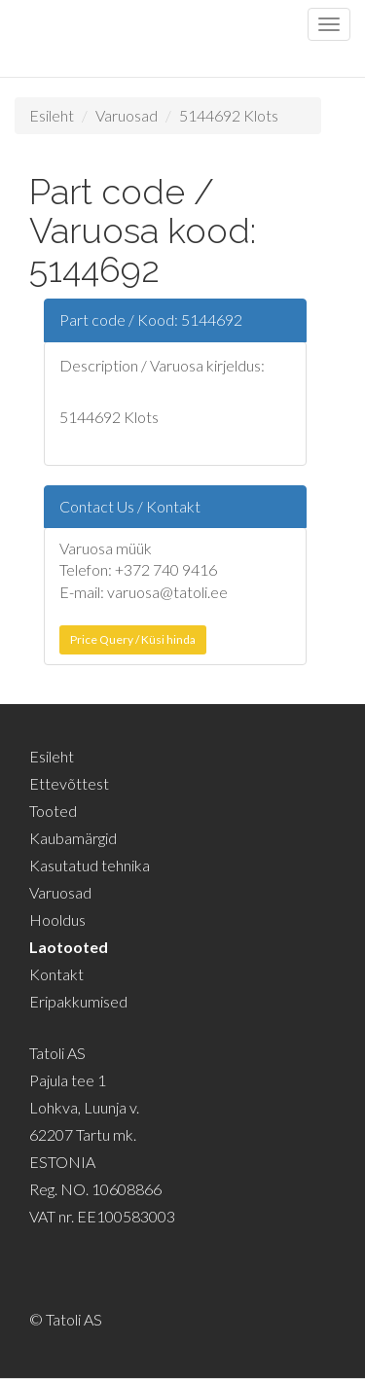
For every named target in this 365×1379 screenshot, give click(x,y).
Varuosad (126, 115)
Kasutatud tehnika (89, 865)
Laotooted (68, 946)
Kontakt (56, 974)
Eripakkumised (78, 1001)
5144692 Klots (228, 115)
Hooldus (57, 919)
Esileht (51, 115)
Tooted (53, 810)
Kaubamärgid (73, 838)
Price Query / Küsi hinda (133, 639)
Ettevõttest (69, 783)
